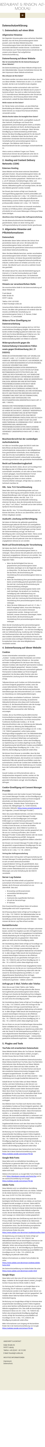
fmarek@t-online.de (16, 1353)
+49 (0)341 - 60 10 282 (17, 1350)
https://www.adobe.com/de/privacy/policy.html (19, 1271)
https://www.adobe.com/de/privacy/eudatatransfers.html (23, 1232)
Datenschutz (8, 1363)
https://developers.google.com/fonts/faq (21, 1176)
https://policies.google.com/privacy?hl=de (17, 1154)
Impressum (7, 1361)
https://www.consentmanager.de (30, 808)
